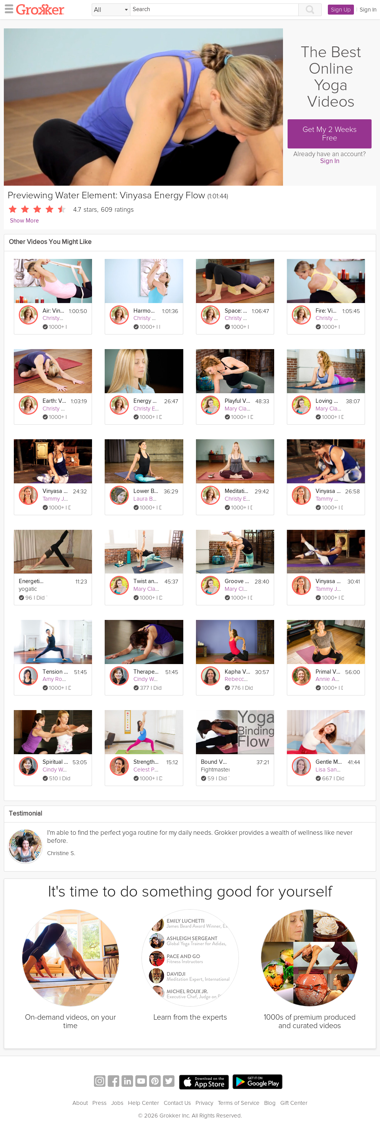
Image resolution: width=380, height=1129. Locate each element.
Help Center (143, 1102)
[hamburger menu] (7, 8)
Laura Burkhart (151, 498)
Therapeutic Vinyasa (146, 672)
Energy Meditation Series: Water (146, 401)
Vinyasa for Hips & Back (328, 491)
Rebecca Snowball (248, 679)
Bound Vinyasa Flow (214, 762)
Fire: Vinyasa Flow (327, 311)
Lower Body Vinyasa (146, 491)
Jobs (117, 1102)
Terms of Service (239, 1102)
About (80, 1102)
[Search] (214, 9)
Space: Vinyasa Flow (236, 311)
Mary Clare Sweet (247, 408)
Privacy (204, 1102)
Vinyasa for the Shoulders (55, 491)
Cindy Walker (149, 679)
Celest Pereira (151, 769)
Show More (24, 221)
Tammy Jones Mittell (68, 498)
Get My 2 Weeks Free (330, 134)
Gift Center (294, 1102)
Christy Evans (59, 318)
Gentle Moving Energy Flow (329, 762)
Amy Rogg (56, 679)
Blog (270, 1102)
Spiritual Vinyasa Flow (55, 762)
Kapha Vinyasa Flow (237, 672)
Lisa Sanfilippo (334, 769)
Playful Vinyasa (238, 401)
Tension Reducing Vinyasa (56, 672)
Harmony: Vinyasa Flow (145, 311)
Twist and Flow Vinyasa (146, 581)
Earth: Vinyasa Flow (54, 401)
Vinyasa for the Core (329, 581)
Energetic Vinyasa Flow (32, 581)
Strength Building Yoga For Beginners (146, 762)
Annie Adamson (336, 679)
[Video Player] (143, 107)
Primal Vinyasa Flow (328, 672)
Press (99, 1102)
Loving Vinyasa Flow (328, 401)
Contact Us (177, 1102)
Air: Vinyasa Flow (53, 311)
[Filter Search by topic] (111, 10)
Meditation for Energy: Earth (237, 491)
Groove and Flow (237, 581)
